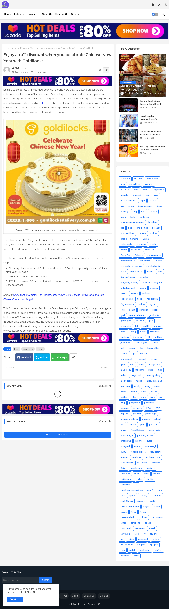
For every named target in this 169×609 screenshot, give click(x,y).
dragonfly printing (129, 282)
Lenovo (124, 353)
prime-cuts (154, 430)
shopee (157, 474)
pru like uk (126, 441)
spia (123, 495)
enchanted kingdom (152, 282)
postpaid (153, 424)
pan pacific (134, 403)
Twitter (44, 357)
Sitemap (76, 14)
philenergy (150, 414)
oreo (152, 397)
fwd (123, 310)
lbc (141, 348)
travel (152, 528)
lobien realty (127, 359)
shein (136, 474)
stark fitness (127, 501)
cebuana (141, 244)
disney (150, 271)
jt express (125, 342)
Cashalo (147, 239)
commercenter (128, 261)
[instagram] (166, 4)
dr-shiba (144, 277)
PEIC (158, 408)
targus (146, 506)
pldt (142, 424)
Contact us (89, 596)
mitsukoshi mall (154, 381)
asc (147, 195)
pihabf (157, 419)
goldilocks (28, 349)
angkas (146, 190)
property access (145, 435)
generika (143, 310)
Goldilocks (45, 103)
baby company (145, 206)
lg (134, 353)
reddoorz (136, 457)
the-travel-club (128, 517)
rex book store (153, 457)
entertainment (128, 288)
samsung (156, 463)
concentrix (145, 261)
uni (122, 539)
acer (123, 184)
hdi (136, 326)
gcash (132, 310)
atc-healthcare (128, 200)
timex (123, 523)
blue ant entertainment (132, 222)
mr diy (137, 386)
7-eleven (125, 179)
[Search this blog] (20, 580)
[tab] (7, 14)
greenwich (126, 326)
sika (140, 479)
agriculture (134, 184)
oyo (161, 397)
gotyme (140, 321)
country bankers (154, 266)
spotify (143, 495)
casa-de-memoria (129, 239)
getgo (155, 310)
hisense (157, 326)
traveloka (125, 534)
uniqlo (156, 539)
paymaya (137, 408)
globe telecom (136, 315)
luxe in (154, 359)
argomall (137, 195)
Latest (18, 14)
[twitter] (159, 4)
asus (156, 195)
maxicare (139, 370)
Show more (105, 386)
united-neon (127, 545)
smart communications (132, 490)
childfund (136, 250)
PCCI (148, 408)
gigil (123, 315)
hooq (133, 332)
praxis (123, 430)
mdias (123, 375)
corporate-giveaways (131, 266)
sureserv (141, 501)
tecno (143, 512)
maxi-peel (126, 370)
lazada (132, 348)
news (14, 48)
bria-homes (142, 228)
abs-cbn (138, 179)
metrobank (126, 381)
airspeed (149, 184)
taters (124, 512)
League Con (153, 348)
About (75, 596)
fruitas (141, 304)
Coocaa (158, 261)
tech (133, 512)
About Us (47, 14)
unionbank (143, 539)
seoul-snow (136, 468)
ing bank (125, 337)
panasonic (149, 403)
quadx (137, 446)
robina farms (127, 463)
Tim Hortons (157, 517)
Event (123, 293)
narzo (123, 392)
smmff (150, 490)
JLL (148, 337)
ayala (131, 206)
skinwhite (125, 485)
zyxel (136, 556)
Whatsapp (61, 357)
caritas (153, 233)
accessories (152, 179)
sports (132, 495)
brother (156, 228)
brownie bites (127, 233)
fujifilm (152, 304)
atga (142, 200)
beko (132, 217)
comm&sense (154, 255)
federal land (127, 299)
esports (154, 288)
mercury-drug (153, 375)
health (146, 326)
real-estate (156, 452)
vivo (123, 550)
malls (141, 364)
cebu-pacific (127, 244)
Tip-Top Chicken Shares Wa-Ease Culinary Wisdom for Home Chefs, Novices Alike (153, 151)
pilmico (132, 424)
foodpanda (152, 299)
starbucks (156, 495)
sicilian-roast (127, 479)
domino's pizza (128, 277)
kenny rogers (141, 342)
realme (124, 457)
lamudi (155, 342)
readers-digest (138, 452)
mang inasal (154, 364)
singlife (149, 479)
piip (122, 424)
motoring (125, 386)
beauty (153, 211)
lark (122, 348)
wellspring (145, 550)
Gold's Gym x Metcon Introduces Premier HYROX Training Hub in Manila (151, 136)
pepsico (125, 414)
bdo (143, 211)
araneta (124, 195)
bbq (135, 211)
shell (146, 474)
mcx (160, 370)
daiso (123, 271)
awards (152, 200)
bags (159, 206)
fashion (146, 293)
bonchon (152, 222)
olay (134, 397)
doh (160, 271)
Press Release (138, 430)
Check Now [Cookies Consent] (26, 592)
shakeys (151, 468)
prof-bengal (127, 435)
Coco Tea (125, 255)
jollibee (158, 337)
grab (150, 321)
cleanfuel (150, 250)
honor (123, 332)
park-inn (125, 408)
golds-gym (126, 321)
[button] (155, 14)
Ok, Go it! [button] (15, 599)
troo (137, 534)
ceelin (153, 244)
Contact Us (61, 14)
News (31, 14)
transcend (126, 528)
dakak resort (136, 271)
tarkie (157, 506)
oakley (124, 397)
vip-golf (154, 545)
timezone (135, 523)
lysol (123, 364)
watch (132, 550)
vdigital (141, 545)
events (134, 293)
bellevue (144, 217)
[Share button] (73, 357)
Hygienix (154, 332)
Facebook (26, 357)
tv (144, 534)
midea (139, 381)
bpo (130, 228)
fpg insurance (127, 304)
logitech (142, 359)
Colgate (139, 255)
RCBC (123, 452)
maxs (150, 370)
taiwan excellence (130, 506)
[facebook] (153, 4)
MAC (132, 364)
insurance (138, 337)
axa (122, 206)
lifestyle (143, 353)
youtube (125, 556)
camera (142, 233)
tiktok (144, 517)
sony (160, 490)
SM (136, 485)
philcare (137, 414)
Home (7, 14)
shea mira (125, 474)
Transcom (140, 528)
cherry (124, 250)
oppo (143, 397)
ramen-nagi (150, 446)
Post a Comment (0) (57, 434)
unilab (131, 539)
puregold (125, 446)
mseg (147, 386)
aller (136, 190)
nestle (134, 392)
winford (158, 550)
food (16, 349)
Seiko (123, 468)
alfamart (125, 190)
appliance (159, 190)
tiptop (148, 523)
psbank (138, 441)
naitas (157, 386)
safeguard (142, 463)
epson (143, 288)
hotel (143, 332)
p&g (123, 403)
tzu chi (153, 534)
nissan (154, 392)
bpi (122, 228)
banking (124, 211)
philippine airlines (129, 419)
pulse (149, 441)
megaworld (136, 375)
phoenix (146, 419)
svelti (152, 501)
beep (123, 217)
